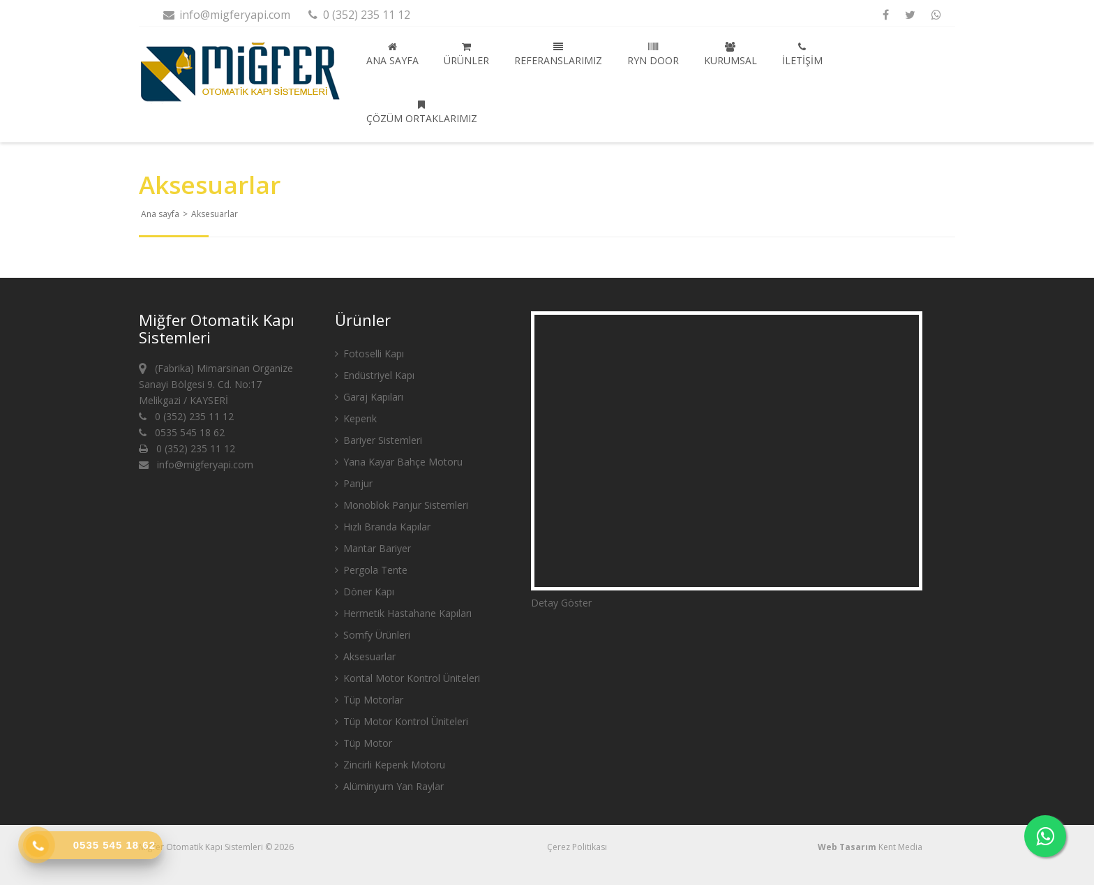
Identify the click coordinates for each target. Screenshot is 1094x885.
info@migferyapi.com (226, 14)
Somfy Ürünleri (372, 634)
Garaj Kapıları (369, 396)
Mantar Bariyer (373, 548)
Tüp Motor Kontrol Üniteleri (401, 721)
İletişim (802, 54)
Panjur (354, 483)
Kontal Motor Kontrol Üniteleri (407, 678)
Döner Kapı (364, 591)
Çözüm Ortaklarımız (421, 112)
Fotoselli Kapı (369, 353)
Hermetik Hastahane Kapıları (403, 613)
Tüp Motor (363, 743)
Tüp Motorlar (369, 699)
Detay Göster (561, 602)
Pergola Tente (371, 570)
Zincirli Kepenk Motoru (390, 764)
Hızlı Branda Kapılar (382, 526)
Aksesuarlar (365, 656)
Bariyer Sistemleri (378, 440)
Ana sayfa (392, 54)
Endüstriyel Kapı (374, 375)
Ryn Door (653, 54)
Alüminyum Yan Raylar (389, 786)
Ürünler (466, 54)
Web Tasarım (847, 847)
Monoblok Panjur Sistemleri (401, 505)
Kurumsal (730, 54)
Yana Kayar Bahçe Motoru (399, 461)
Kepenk (356, 418)
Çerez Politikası (577, 847)
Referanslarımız (558, 54)
